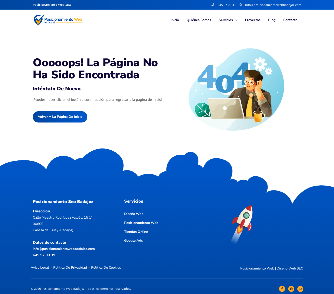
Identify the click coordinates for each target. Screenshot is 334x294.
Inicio (175, 20)
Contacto (290, 20)
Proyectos (253, 20)
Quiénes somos (199, 20)
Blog (272, 20)
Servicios (228, 20)
